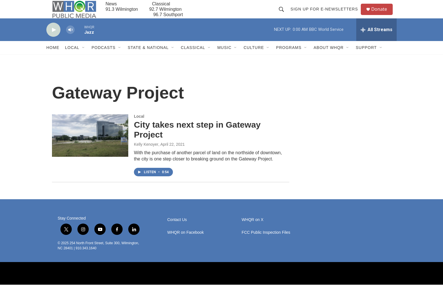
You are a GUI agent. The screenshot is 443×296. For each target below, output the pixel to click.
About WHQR (329, 59)
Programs (288, 59)
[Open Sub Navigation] (83, 59)
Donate (382, 15)
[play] (53, 41)
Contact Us (177, 231)
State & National (148, 59)
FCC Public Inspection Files (266, 244)
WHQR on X (252, 231)
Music (224, 59)
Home (52, 59)
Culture (254, 59)
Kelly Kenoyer (146, 155)
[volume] (70, 41)
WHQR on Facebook (185, 244)
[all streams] (376, 41)
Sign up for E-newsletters (326, 14)
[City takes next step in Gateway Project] (90, 147)
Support (366, 59)
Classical (193, 59)
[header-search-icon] (283, 14)
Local (72, 59)
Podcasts (104, 59)
